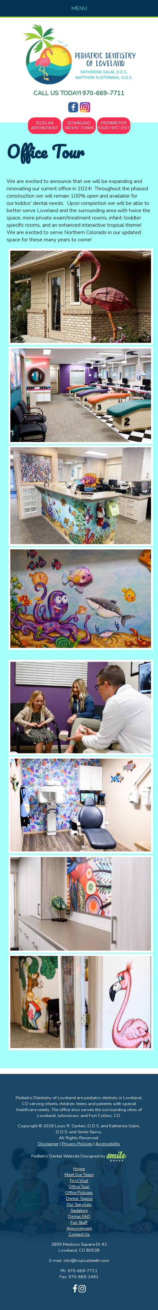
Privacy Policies (77, 1144)
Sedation (79, 1211)
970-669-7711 (103, 93)
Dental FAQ (79, 1216)
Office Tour (79, 1187)
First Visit (79, 1181)
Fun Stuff (79, 1222)
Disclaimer (48, 1144)
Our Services (79, 1205)
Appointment (79, 1228)
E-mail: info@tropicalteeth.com (79, 1261)
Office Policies (79, 1193)
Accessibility (107, 1144)
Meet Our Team (79, 1175)
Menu (79, 8)
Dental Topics (79, 1199)
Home (79, 1169)
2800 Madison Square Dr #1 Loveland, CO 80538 (79, 1247)
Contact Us (79, 1234)
